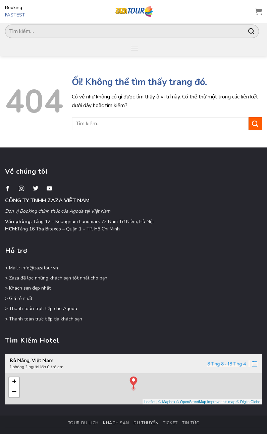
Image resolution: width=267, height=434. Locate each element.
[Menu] (134, 48)
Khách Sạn (116, 423)
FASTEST (15, 15)
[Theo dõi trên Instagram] (21, 189)
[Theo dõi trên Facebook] (7, 189)
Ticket (170, 423)
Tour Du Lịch (83, 423)
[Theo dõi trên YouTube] (49, 189)
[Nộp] (251, 31)
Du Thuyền (146, 423)
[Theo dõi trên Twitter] (35, 189)
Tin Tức (190, 423)
